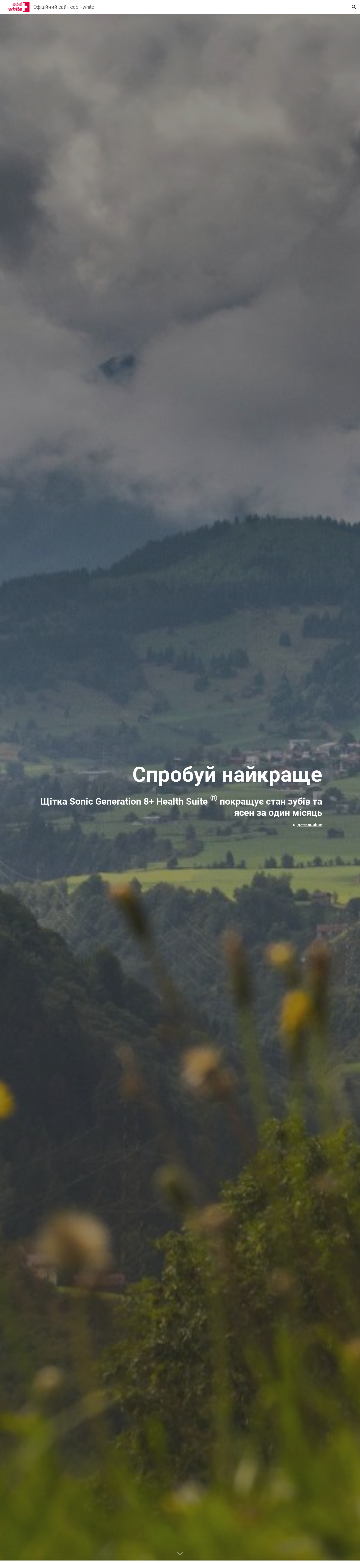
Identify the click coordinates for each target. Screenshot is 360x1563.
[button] (354, 7)
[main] (180, 788)
